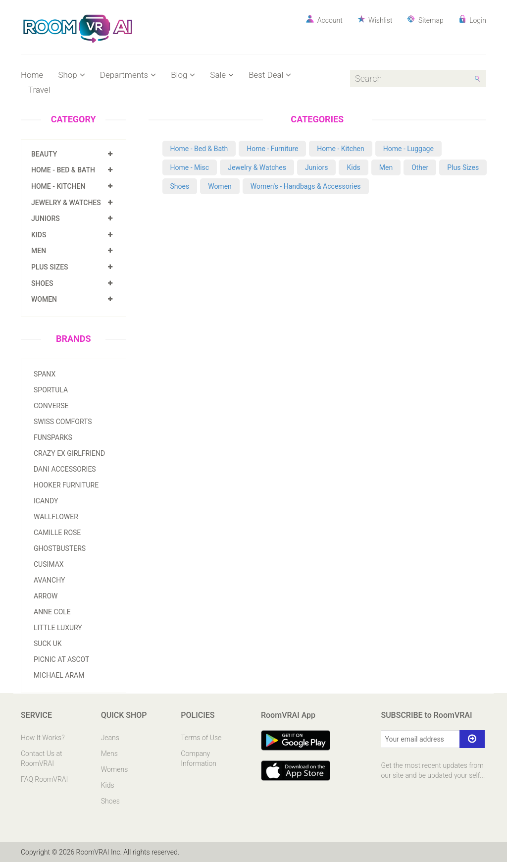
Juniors (45, 218)
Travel (39, 90)
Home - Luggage (408, 149)
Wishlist (375, 19)
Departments (128, 75)
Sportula (51, 390)
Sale (222, 75)
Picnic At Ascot (61, 659)
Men (38, 251)
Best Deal (270, 75)
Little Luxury (58, 628)
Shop (71, 75)
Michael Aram (59, 675)
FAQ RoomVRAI (44, 779)
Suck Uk (48, 643)
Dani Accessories (65, 469)
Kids (38, 235)
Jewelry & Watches (66, 203)
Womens (114, 769)
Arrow (45, 596)
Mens (109, 753)
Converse (51, 406)
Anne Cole (52, 612)
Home (32, 75)
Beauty (44, 154)
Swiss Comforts (63, 422)
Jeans (110, 738)
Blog (183, 75)
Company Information (198, 758)
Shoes (42, 283)
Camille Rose (57, 533)
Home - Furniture (272, 149)
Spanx (44, 374)
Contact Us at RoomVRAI (41, 758)
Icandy (46, 501)
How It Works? (43, 738)
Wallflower (56, 517)
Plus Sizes (49, 267)
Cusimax (49, 564)
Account (324, 19)
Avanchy (49, 580)
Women (44, 299)
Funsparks (53, 437)
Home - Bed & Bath (63, 170)
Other (419, 167)
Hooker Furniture (66, 485)
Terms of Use (201, 738)
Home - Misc (189, 167)
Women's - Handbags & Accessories (306, 186)
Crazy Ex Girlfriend (69, 453)
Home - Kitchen (58, 186)
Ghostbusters (60, 548)
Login (472, 19)
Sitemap (425, 19)
